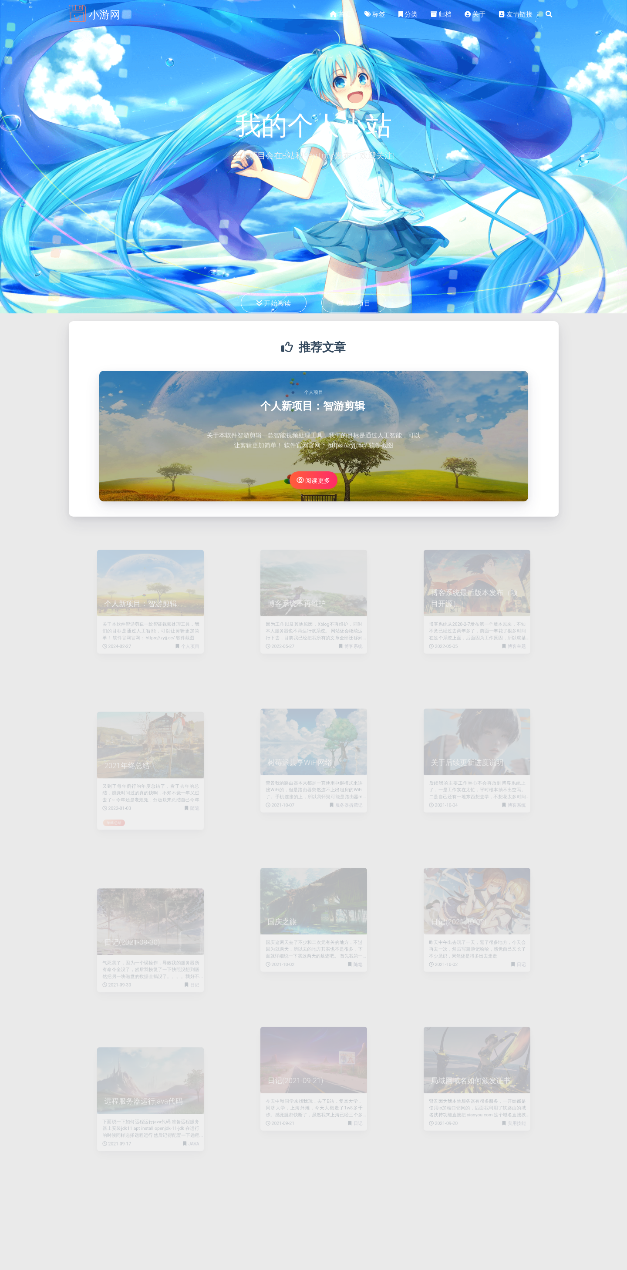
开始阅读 (273, 302)
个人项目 (313, 392)
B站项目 (354, 302)
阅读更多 (313, 480)
